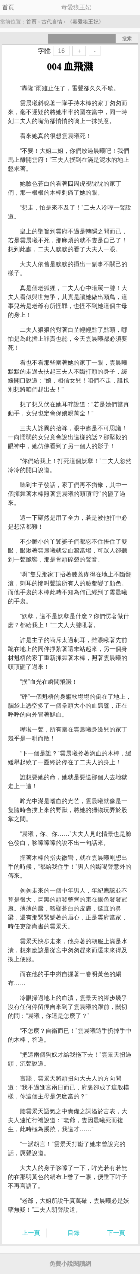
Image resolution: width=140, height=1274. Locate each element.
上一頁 (31, 1233)
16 (61, 51)
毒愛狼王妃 (85, 22)
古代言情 (51, 22)
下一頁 (116, 1233)
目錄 (74, 1233)
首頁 (8, 7)
